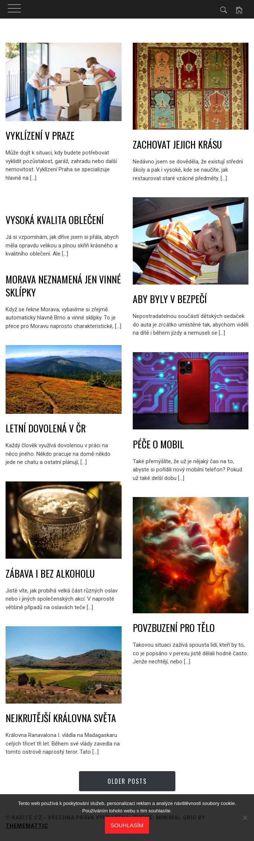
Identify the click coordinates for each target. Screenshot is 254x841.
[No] (244, 817)
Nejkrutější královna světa (61, 718)
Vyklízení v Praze (40, 135)
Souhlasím (126, 825)
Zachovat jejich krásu (177, 144)
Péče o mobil (158, 444)
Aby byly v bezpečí (170, 299)
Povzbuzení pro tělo (174, 627)
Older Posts (127, 781)
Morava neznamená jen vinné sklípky (63, 285)
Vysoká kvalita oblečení (55, 219)
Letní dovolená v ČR (46, 428)
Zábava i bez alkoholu (50, 573)
